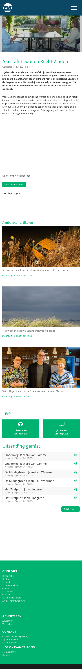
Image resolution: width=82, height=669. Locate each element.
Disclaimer (7, 591)
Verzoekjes (7, 623)
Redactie (6, 582)
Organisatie (8, 575)
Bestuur (6, 579)
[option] (41, 31)
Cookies (6, 594)
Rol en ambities (10, 585)
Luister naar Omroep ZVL (20, 428)
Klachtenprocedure (11, 597)
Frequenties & (9, 651)
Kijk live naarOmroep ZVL (62, 428)
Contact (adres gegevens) (15, 636)
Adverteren (7, 620)
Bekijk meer (70, 508)
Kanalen (6, 654)
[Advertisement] (27, 207)
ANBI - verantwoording (13, 600)
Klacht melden (9, 642)
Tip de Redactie (10, 639)
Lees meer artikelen (14, 184)
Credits (5, 588)
